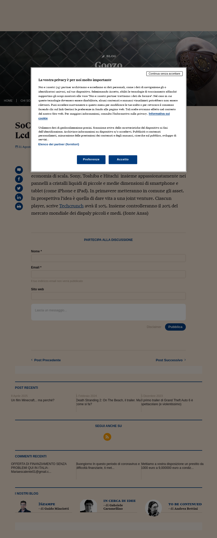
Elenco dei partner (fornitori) (58, 144)
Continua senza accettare (164, 73)
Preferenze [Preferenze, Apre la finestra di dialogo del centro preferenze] (91, 159)
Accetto (123, 159)
